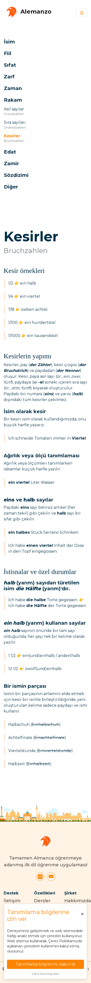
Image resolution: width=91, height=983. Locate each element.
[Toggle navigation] (81, 12)
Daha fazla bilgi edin (45, 973)
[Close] (82, 914)
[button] (40, 42)
